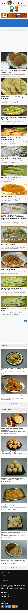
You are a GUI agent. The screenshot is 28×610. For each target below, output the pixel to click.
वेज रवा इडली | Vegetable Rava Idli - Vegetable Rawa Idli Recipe (11, 289)
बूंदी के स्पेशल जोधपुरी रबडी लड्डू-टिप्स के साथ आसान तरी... (14, 452)
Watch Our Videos (6, 594)
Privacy (3, 601)
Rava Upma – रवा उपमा (8, 244)
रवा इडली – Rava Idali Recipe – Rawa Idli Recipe (13, 309)
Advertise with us (6, 577)
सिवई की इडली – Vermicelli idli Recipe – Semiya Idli (13, 97)
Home (3, 30)
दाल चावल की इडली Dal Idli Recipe (11, 158)
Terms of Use (5, 599)
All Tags (4, 583)
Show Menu (14, 23)
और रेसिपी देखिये (14, 403)
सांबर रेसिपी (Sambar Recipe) (9, 196)
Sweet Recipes (6, 409)
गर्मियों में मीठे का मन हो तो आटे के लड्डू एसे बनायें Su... (13, 478)
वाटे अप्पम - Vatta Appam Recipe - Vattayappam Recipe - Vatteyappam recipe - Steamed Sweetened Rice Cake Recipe (14, 217)
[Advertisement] (14, 42)
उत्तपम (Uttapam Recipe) (8, 269)
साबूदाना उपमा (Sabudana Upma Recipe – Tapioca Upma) (13, 118)
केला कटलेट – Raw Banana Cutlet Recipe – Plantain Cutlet (14, 71)
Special (4, 345)
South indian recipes (12, 30)
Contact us (4, 575)
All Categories (5, 580)
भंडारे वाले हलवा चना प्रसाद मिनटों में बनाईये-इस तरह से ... (13, 560)
